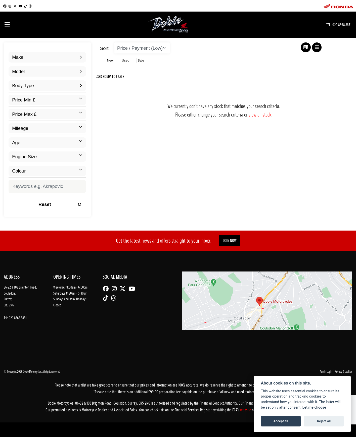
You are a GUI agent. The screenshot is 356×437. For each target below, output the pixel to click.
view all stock (260, 114)
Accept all (281, 421)
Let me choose (314, 407)
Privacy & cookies (343, 371)
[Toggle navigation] (7, 25)
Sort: (105, 48)
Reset (59, 204)
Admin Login (326, 371)
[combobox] (47, 57)
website (246, 410)
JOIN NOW (230, 240)
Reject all (324, 421)
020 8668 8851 (341, 24)
